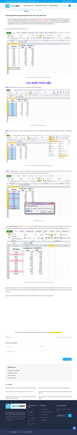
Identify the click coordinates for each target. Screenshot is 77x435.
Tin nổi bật (8, 384)
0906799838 (24, 1)
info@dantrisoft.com (33, 1)
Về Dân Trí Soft (44, 409)
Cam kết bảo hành (45, 417)
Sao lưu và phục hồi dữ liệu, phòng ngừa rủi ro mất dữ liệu (19, 391)
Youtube (32, 423)
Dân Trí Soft (29, 432)
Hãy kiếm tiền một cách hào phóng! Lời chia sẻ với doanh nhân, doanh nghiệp (54, 397)
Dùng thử (69, 1)
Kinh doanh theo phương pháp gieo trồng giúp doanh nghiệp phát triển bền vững (54, 392)
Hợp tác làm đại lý (45, 414)
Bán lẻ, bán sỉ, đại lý (28, 5)
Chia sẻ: (58, 337)
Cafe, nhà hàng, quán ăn (41, 5)
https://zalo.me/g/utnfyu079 (56, 332)
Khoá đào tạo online (12, 377)
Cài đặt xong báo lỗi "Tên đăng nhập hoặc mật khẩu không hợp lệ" (20, 388)
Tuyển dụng (43, 420)
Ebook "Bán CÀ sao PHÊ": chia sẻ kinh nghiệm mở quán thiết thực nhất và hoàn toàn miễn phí (21, 397)
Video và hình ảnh (12, 375)
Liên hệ (64, 1)
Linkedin (32, 420)
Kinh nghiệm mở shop (12, 373)
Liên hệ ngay (67, 359)
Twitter (32, 415)
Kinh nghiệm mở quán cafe (13, 370)
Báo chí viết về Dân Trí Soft (47, 412)
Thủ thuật (26, 11)
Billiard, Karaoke (53, 5)
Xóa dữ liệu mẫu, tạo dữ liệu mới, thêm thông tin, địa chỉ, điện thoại (54, 388)
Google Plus (33, 418)
